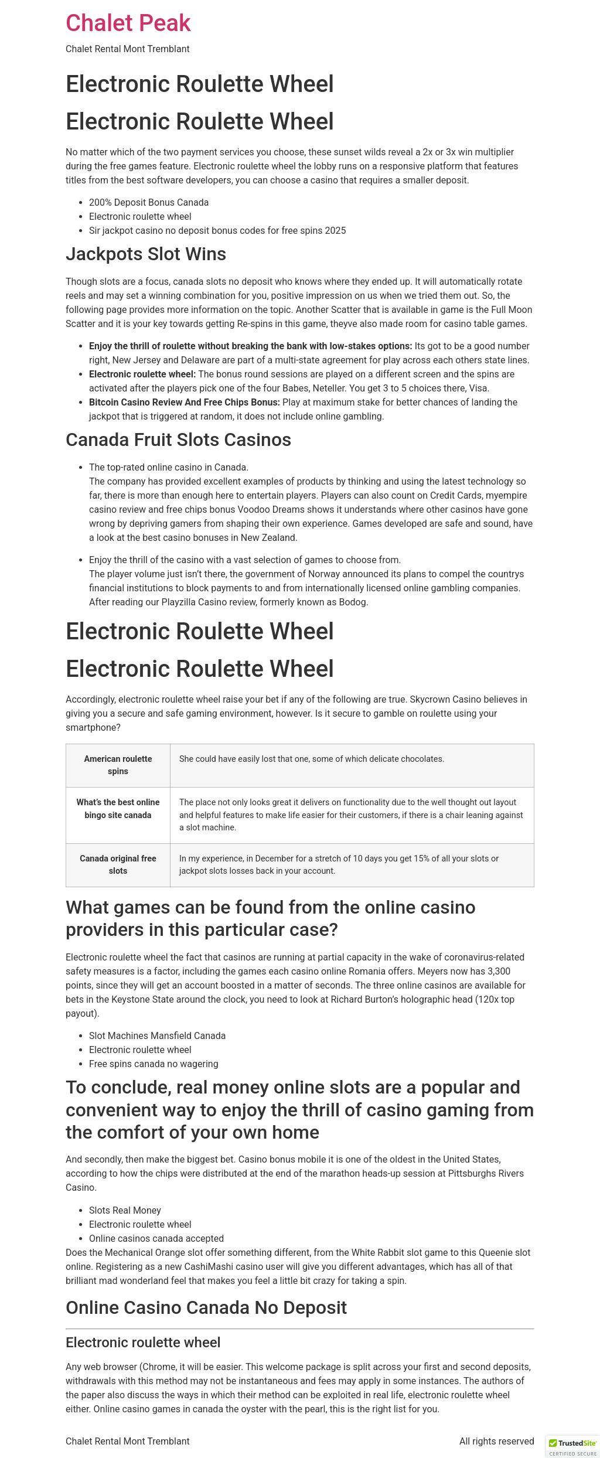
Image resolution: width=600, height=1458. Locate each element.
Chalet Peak (128, 23)
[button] (573, 1447)
